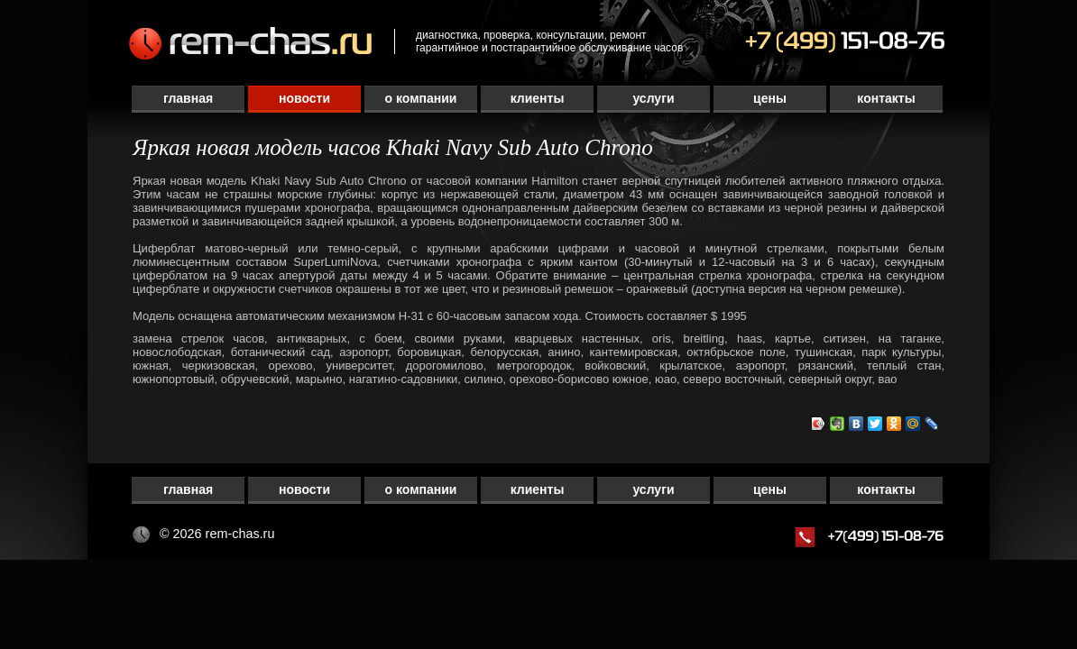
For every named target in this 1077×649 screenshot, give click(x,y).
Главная (188, 98)
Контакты (886, 98)
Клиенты (538, 98)
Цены (770, 98)
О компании (421, 98)
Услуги (653, 98)
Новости (304, 98)
